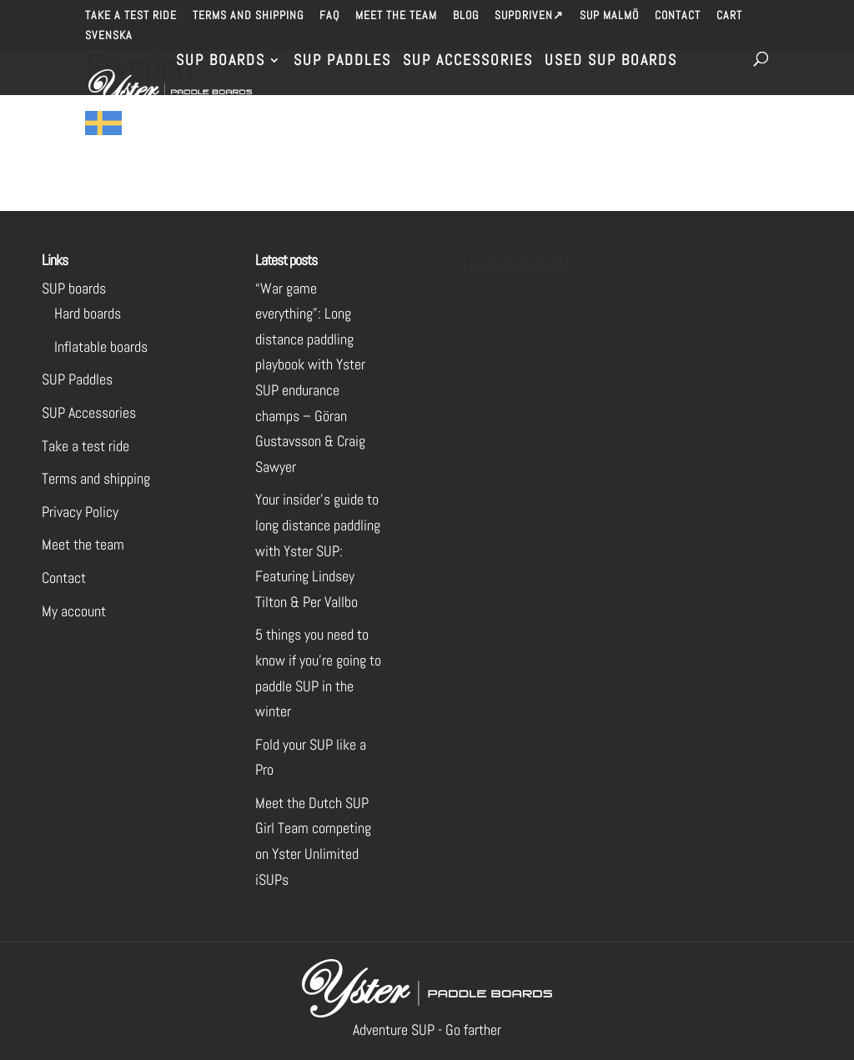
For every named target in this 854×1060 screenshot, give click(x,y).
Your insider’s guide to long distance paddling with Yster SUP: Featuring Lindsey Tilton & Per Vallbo (317, 550)
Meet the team (396, 16)
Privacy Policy (80, 511)
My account (74, 610)
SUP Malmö (609, 16)
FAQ (329, 16)
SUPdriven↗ (529, 16)
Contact (678, 16)
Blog (466, 16)
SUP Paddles (342, 61)
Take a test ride (131, 16)
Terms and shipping (248, 16)
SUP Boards (220, 61)
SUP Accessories (468, 61)
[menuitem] (109, 39)
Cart (729, 16)
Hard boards (87, 313)
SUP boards (74, 288)
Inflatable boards (101, 346)
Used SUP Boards (611, 61)
